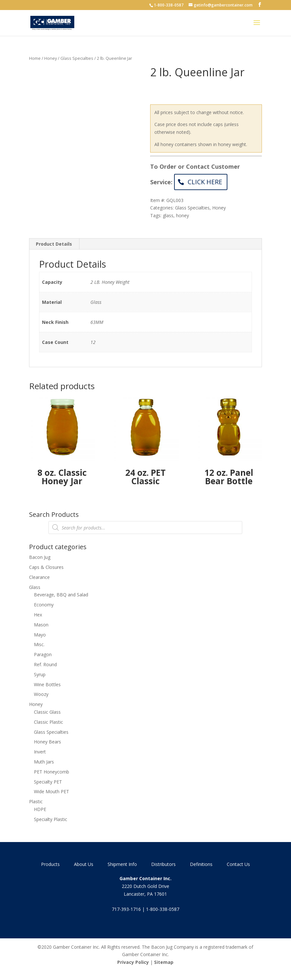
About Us (83, 864)
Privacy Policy (133, 962)
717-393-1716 (126, 909)
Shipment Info (122, 864)
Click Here (205, 181)
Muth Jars (44, 762)
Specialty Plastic (50, 819)
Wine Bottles (47, 684)
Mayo (40, 635)
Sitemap (163, 962)
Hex (38, 615)
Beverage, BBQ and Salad (61, 595)
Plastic (36, 801)
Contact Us (238, 864)
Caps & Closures (46, 567)
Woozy (41, 694)
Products (50, 864)
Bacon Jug (39, 557)
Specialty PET (48, 782)
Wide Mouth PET (51, 791)
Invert (40, 752)
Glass (34, 587)
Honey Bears (47, 742)
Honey (50, 58)
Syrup (40, 674)
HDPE (40, 809)
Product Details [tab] (54, 244)
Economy (44, 605)
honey (182, 215)
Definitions (201, 864)
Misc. (39, 644)
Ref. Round (45, 664)
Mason (41, 625)
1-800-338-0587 (168, 5)
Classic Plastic (48, 722)
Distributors (163, 864)
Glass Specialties (76, 58)
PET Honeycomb (51, 772)
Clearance (39, 577)
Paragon (43, 654)
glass (168, 215)
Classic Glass (47, 712)
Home (35, 58)
